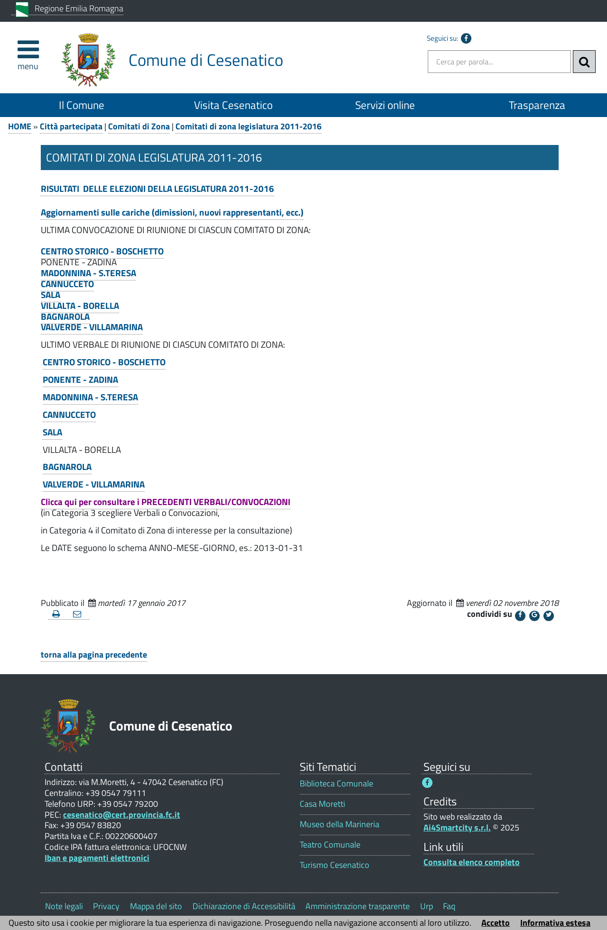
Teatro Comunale (330, 844)
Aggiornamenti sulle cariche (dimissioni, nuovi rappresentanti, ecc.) (172, 212)
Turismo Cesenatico (334, 865)
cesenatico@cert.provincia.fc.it (121, 814)
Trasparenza (537, 105)
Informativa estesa (555, 922)
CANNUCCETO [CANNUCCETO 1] (69, 414)
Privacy (106, 906)
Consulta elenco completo (471, 862)
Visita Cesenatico (233, 105)
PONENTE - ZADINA (80, 379)
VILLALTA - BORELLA (80, 305)
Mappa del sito (156, 906)
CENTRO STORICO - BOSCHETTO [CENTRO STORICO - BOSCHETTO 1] (104, 362)
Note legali (64, 906)
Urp (426, 906)
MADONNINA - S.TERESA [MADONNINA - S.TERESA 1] (90, 397)
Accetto (495, 922)
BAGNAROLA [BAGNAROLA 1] (67, 466)
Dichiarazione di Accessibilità (244, 906)
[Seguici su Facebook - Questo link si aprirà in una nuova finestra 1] (427, 782)
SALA (50, 294)
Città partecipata (71, 126)
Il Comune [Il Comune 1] (81, 105)
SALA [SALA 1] (52, 432)
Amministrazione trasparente (357, 906)
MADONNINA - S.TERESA (88, 273)
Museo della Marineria (339, 824)
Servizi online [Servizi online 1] (385, 105)
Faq (449, 906)
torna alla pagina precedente (94, 654)
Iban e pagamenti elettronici (97, 857)
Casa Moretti (322, 804)
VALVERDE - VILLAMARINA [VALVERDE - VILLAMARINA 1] (94, 484)
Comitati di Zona (139, 126)
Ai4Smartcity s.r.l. (457, 827)
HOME (19, 126)
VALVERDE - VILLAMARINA (92, 327)
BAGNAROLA (65, 316)
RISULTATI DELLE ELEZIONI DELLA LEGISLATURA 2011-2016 (157, 188)
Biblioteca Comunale (336, 783)
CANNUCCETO (67, 283)
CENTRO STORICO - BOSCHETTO (102, 251)
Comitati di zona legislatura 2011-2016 (248, 126)
